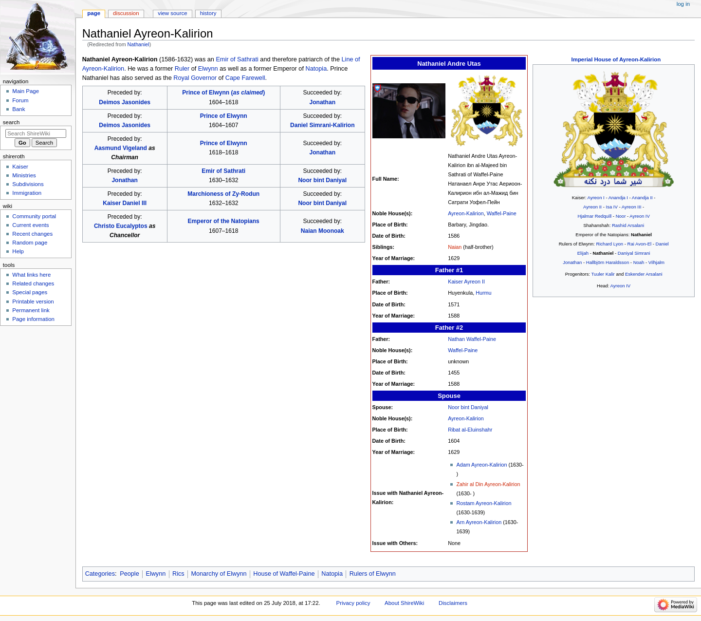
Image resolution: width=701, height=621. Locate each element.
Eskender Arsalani (644, 274)
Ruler (182, 68)
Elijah (583, 253)
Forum (20, 100)
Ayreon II (592, 206)
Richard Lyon (609, 243)
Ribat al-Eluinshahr (470, 430)
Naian (454, 247)
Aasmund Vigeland (120, 148)
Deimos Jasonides (124, 102)
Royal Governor (195, 78)
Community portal (34, 216)
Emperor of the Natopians (223, 221)
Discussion (126, 13)
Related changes (33, 283)
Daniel (662, 243)
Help (18, 251)
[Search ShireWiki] (35, 133)
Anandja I (618, 197)
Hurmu (483, 293)
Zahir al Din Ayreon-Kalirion (488, 484)
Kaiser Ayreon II (466, 281)
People (129, 573)
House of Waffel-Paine (283, 573)
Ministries (24, 175)
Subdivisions (27, 184)
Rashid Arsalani (628, 225)
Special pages (29, 292)
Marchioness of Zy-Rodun (223, 193)
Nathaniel (138, 44)
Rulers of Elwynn (373, 573)
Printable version (33, 301)
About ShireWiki (404, 603)
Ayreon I (595, 197)
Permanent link (30, 310)
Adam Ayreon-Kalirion (481, 465)
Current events (30, 225)
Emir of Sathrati (237, 59)
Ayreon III (632, 206)
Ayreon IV (639, 216)
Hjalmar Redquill (594, 216)
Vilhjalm (656, 262)
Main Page (25, 91)
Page (93, 13)
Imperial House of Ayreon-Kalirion (616, 59)
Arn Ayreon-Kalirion (478, 522)
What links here (31, 275)
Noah (639, 262)
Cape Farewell (245, 78)
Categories (100, 573)
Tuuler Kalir (602, 274)
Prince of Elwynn (223, 116)
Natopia (316, 68)
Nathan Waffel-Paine (472, 339)
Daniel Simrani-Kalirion (322, 125)
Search (11, 122)
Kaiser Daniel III (125, 203)
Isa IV (611, 206)
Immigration (26, 193)
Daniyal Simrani (634, 253)
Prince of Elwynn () (223, 92)
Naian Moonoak (322, 230)
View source (172, 13)
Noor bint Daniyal (468, 407)
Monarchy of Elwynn (218, 573)
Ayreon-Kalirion (466, 213)
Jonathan (572, 262)
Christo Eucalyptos (121, 226)
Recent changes (32, 234)
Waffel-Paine (502, 213)
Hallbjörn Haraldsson (607, 262)
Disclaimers (453, 603)
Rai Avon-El (639, 243)
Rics (178, 573)
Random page (29, 242)
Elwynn (208, 68)
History (208, 13)
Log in (683, 4)
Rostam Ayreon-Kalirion (483, 503)
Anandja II (642, 197)
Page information (33, 319)
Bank (18, 109)
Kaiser (20, 166)
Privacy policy (353, 603)
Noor (621, 216)
